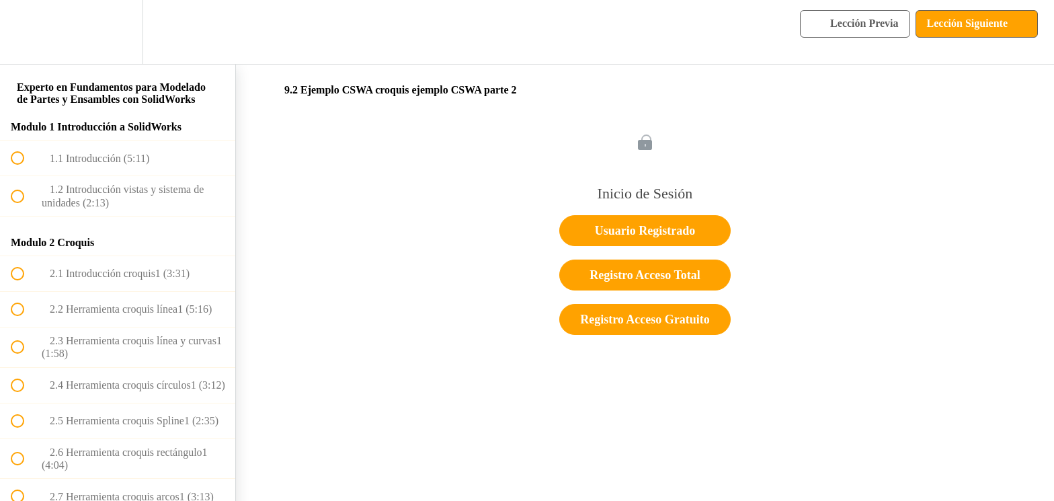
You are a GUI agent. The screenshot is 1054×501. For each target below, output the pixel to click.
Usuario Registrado (645, 230)
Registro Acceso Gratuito (645, 319)
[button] (25, 32)
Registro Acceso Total (645, 275)
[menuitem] (118, 32)
